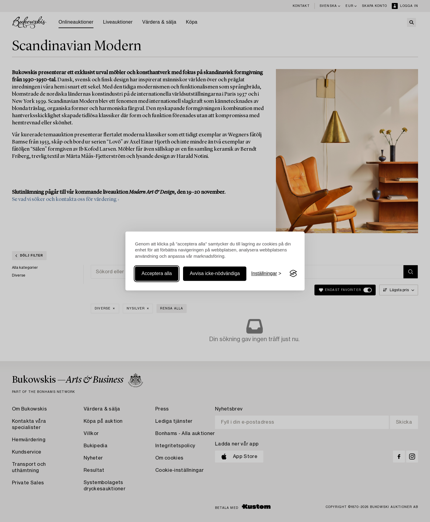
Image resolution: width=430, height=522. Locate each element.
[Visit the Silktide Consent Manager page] (293, 273)
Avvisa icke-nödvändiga (215, 273)
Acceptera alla (157, 273)
